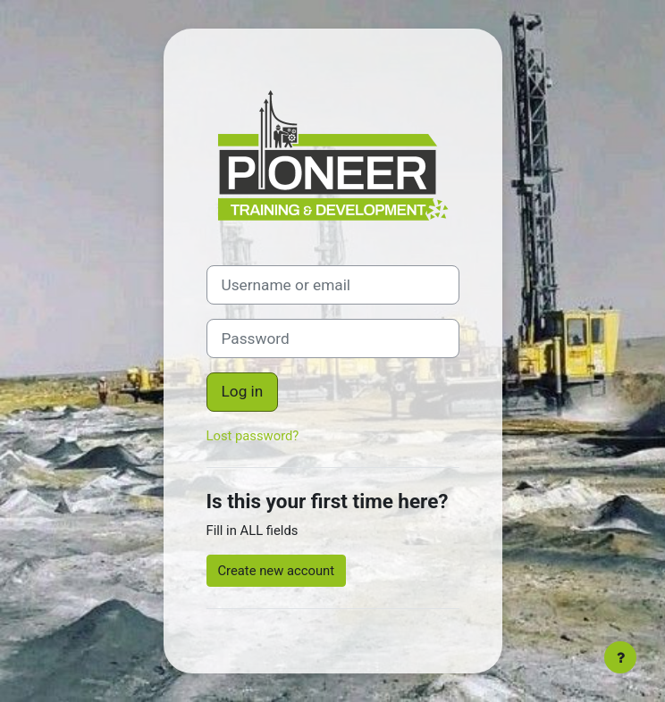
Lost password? (252, 436)
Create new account (276, 571)
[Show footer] (620, 657)
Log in (243, 391)
